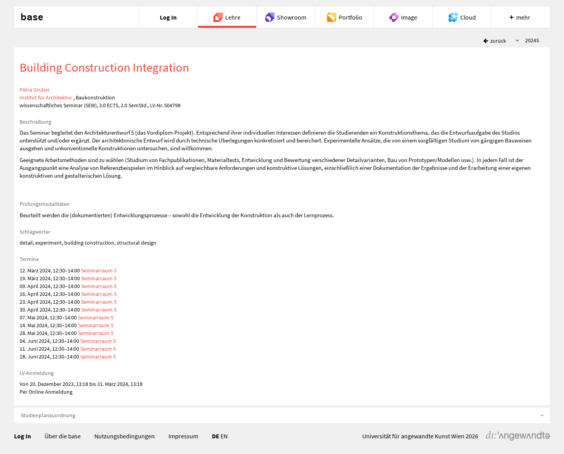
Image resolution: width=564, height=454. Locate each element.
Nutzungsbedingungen (124, 436)
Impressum (183, 436)
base (31, 17)
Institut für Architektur (46, 97)
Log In (22, 436)
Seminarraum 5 (99, 270)
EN (224, 436)
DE (215, 436)
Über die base (63, 436)
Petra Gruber (35, 89)
